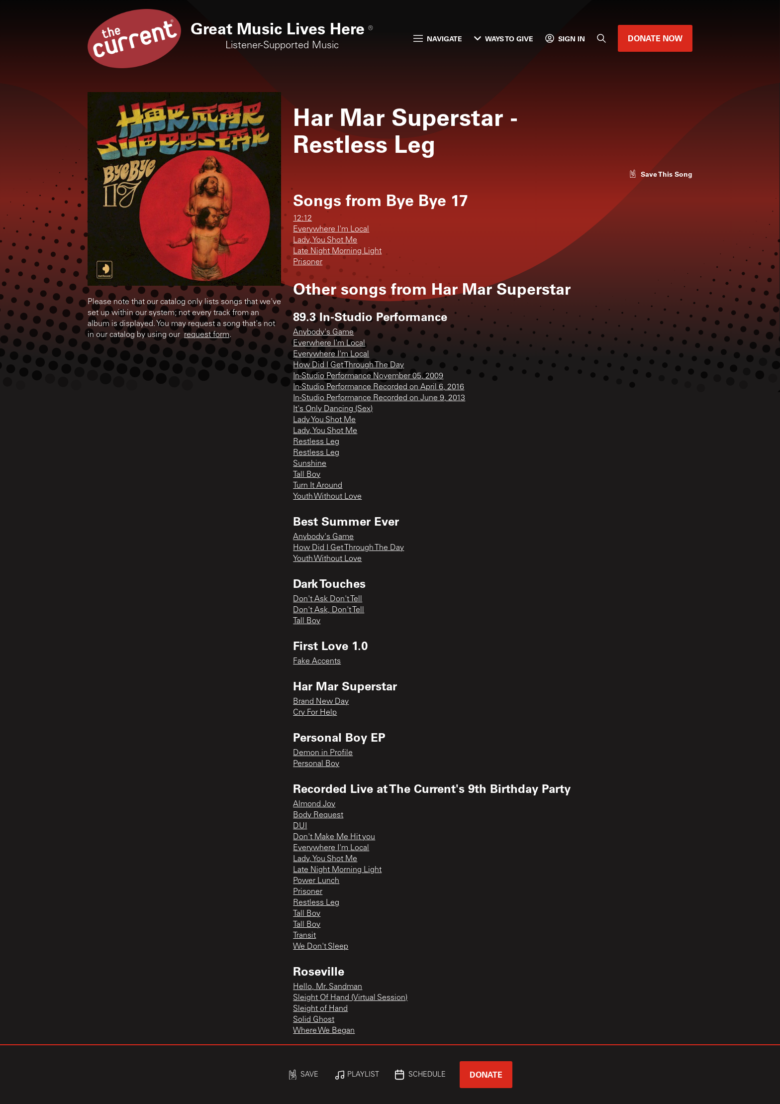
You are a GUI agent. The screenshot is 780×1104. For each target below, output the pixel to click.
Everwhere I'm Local (329, 343)
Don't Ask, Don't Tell (328, 610)
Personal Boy (316, 764)
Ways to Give (503, 38)
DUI (300, 826)
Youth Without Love (327, 497)
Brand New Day (321, 702)
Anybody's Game (323, 332)
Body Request (318, 815)
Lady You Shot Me (324, 420)
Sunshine (309, 464)
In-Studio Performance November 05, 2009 (368, 376)
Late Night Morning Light (337, 251)
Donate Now (655, 38)
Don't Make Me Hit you (334, 837)
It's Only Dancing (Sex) (333, 409)
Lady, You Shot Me (325, 240)
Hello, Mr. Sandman (327, 987)
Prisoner (307, 262)
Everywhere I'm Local (331, 229)
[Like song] (660, 174)
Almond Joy (314, 804)
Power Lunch (316, 881)
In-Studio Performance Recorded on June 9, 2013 (379, 398)
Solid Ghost (313, 1020)
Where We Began (324, 1031)
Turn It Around (317, 486)
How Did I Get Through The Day (348, 365)
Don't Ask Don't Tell (327, 599)
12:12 (302, 218)
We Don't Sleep (320, 947)
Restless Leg (316, 442)
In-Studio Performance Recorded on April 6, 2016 (378, 387)
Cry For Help (315, 713)
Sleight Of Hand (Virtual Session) (350, 998)
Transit (304, 936)
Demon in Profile (323, 753)
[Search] (601, 38)
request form (206, 335)
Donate (486, 1074)
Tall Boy (306, 475)
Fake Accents (317, 661)
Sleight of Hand (320, 1009)
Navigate (437, 38)
